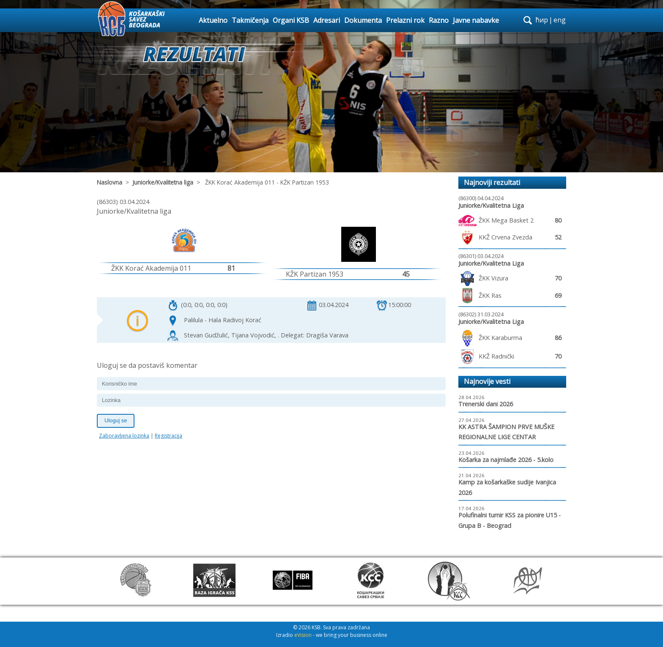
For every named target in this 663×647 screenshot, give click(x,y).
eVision (303, 635)
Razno (439, 20)
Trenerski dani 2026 (485, 404)
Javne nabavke (476, 20)
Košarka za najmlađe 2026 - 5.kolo (505, 460)
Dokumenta (363, 20)
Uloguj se (115, 420)
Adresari (326, 20)
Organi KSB (291, 20)
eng (559, 19)
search (527, 20)
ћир (541, 19)
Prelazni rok (405, 20)
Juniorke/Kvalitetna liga (162, 182)
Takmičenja (250, 20)
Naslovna (109, 182)
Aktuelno (213, 20)
